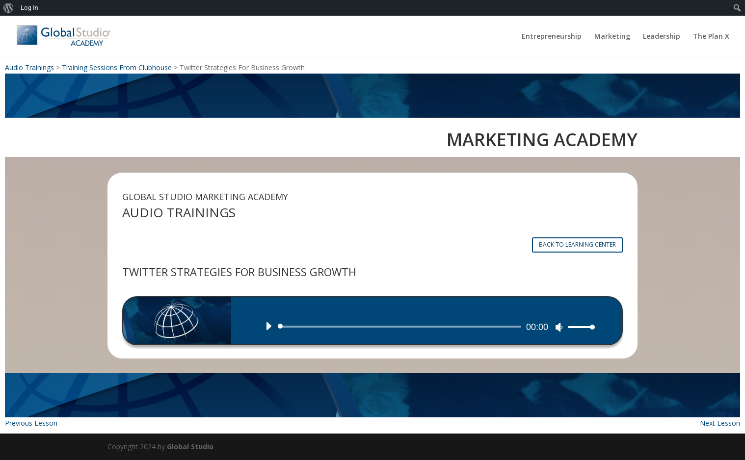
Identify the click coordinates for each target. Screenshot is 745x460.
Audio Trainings (29, 67)
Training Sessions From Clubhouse (117, 67)
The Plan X (711, 37)
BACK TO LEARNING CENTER (577, 244)
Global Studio (190, 446)
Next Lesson (720, 423)
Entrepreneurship (552, 37)
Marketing (612, 37)
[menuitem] (8, 8)
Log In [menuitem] (29, 7)
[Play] (268, 326)
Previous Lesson (31, 423)
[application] (426, 327)
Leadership (661, 37)
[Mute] (559, 327)
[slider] (401, 327)
